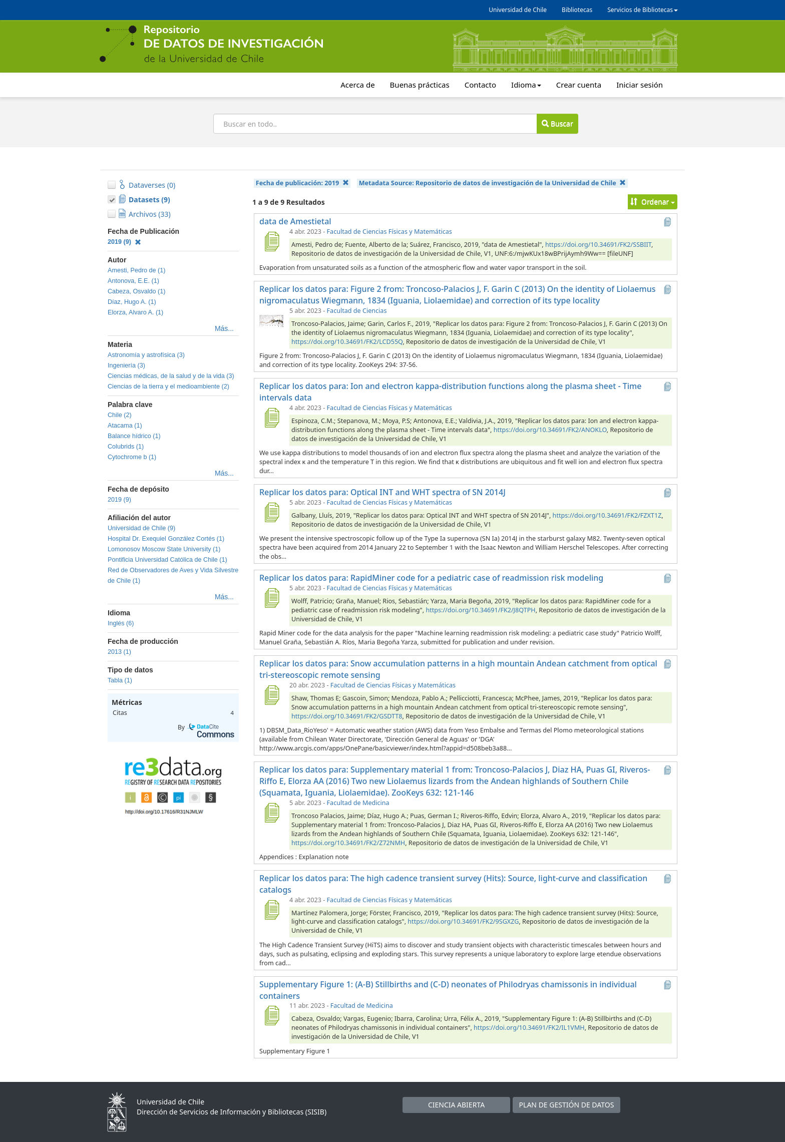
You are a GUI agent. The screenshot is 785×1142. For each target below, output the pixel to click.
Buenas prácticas (420, 85)
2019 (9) (124, 241)
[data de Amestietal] (271, 241)
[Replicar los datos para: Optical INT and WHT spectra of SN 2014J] (271, 512)
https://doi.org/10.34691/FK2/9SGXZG (463, 921)
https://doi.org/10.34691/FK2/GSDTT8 (347, 716)
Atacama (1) (125, 425)
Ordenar (652, 201)
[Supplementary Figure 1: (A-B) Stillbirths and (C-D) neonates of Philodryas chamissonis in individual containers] (271, 1015)
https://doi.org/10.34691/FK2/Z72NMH (348, 843)
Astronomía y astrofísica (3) (146, 354)
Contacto (480, 85)
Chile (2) (120, 415)
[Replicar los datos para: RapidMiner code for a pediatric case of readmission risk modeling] (271, 598)
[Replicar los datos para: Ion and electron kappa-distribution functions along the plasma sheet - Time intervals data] (271, 418)
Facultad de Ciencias (357, 310)
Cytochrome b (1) (132, 457)
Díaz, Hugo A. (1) (132, 301)
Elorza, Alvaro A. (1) (135, 312)
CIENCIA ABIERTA (456, 1104)
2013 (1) (119, 651)
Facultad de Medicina (358, 803)
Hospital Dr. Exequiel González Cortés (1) (166, 538)
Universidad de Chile (518, 10)
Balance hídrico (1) (134, 436)
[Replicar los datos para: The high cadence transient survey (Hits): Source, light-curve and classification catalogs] (271, 910)
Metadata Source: (492, 183)
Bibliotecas (577, 10)
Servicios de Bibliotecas (642, 10)
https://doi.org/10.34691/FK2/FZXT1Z (607, 515)
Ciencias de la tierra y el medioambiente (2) (168, 386)
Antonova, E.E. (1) (133, 280)
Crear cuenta (578, 85)
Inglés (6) (121, 623)
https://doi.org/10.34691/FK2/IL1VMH (529, 1027)
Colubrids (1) (126, 446)
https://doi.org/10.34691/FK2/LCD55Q (347, 341)
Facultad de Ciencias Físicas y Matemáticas (389, 231)
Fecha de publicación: (302, 183)
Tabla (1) (120, 680)
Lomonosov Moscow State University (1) (164, 549)
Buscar (557, 123)
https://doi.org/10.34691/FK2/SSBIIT (598, 244)
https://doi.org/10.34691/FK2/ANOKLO (550, 430)
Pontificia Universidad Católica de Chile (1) (167, 559)
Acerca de (357, 85)
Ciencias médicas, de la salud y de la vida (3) (171, 375)
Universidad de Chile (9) (141, 528)
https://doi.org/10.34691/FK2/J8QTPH (480, 610)
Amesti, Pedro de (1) (137, 270)
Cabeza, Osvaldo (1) (137, 291)
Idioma (526, 85)
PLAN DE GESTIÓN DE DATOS (566, 1104)
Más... (224, 328)
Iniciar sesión (639, 85)
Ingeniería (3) (126, 365)
